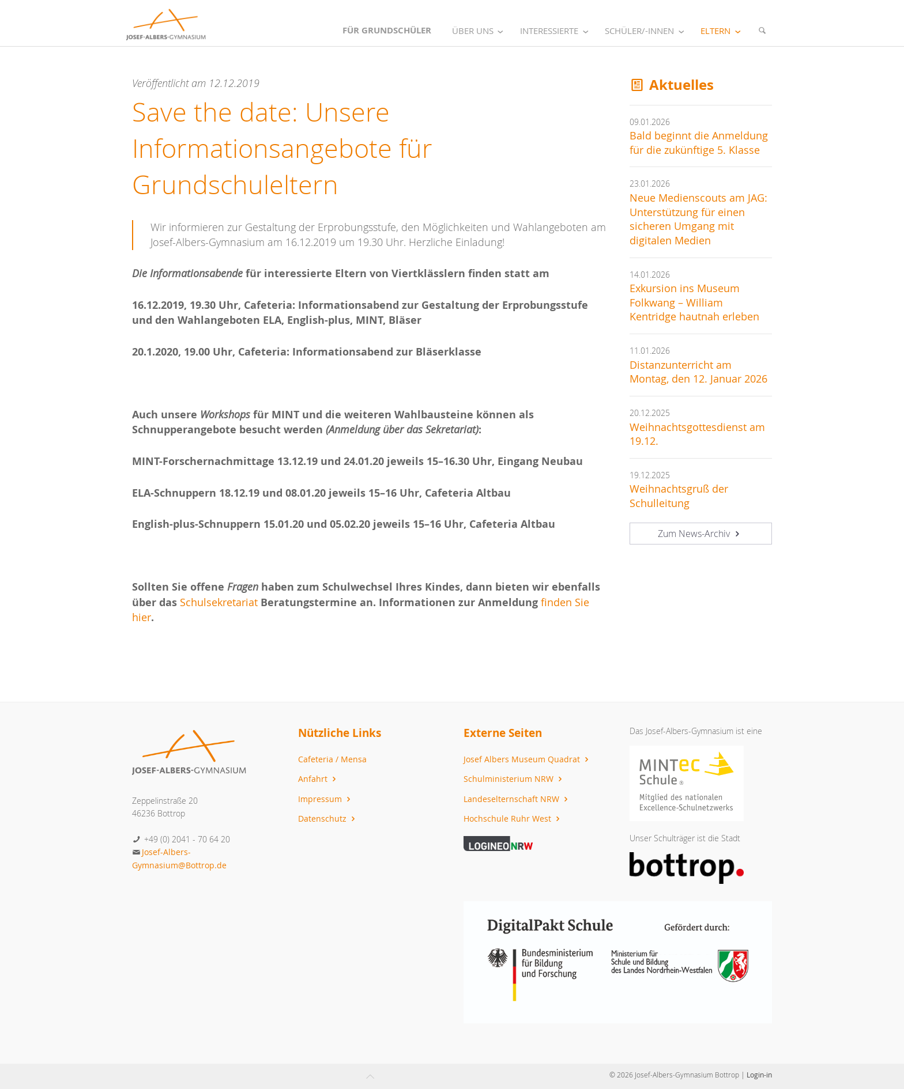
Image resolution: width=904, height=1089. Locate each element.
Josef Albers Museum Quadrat (528, 759)
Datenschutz (328, 818)
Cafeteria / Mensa (332, 759)
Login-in (759, 1074)
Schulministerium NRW (514, 778)
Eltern (722, 31)
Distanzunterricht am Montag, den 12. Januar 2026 (698, 372)
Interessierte (556, 31)
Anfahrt (318, 778)
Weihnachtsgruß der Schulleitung (679, 496)
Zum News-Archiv (700, 533)
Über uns (480, 31)
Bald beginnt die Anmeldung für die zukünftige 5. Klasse (699, 143)
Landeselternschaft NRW (517, 798)
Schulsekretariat (220, 602)
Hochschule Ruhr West (513, 818)
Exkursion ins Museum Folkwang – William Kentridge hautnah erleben (694, 302)
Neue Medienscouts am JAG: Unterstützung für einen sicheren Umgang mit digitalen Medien (698, 219)
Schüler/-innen (646, 31)
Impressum (325, 798)
